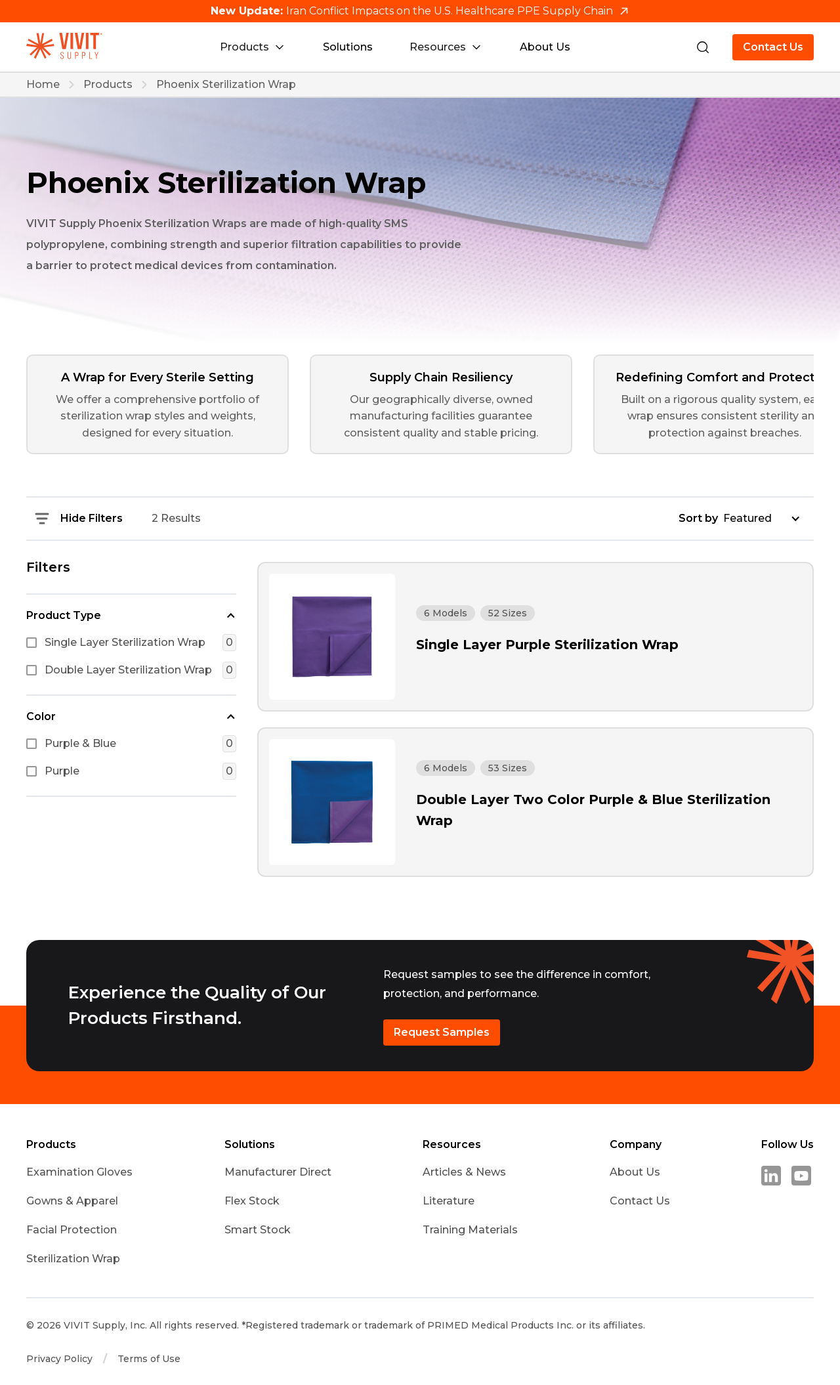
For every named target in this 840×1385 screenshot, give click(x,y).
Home (43, 84)
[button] (131, 614)
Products (108, 84)
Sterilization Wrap (73, 1258)
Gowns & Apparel (72, 1201)
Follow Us (787, 1145)
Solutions (348, 47)
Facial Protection (71, 1230)
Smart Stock (257, 1230)
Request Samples (442, 1032)
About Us (545, 47)
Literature (448, 1201)
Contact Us (773, 47)
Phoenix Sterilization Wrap (226, 84)
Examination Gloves (79, 1172)
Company (636, 1145)
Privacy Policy (59, 1358)
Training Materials (470, 1230)
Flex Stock (252, 1201)
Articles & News (464, 1172)
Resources (452, 1145)
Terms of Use (148, 1358)
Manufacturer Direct (277, 1172)
